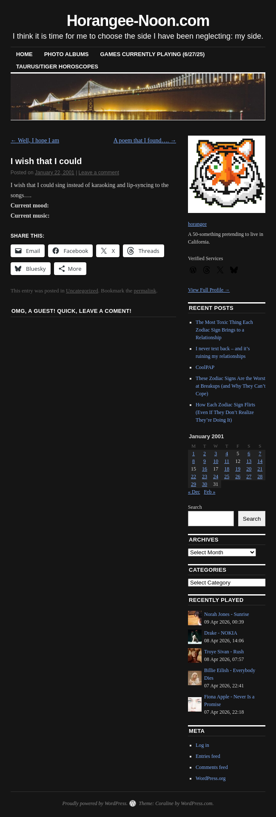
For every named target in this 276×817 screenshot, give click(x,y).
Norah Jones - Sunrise (226, 614)
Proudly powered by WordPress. (95, 803)
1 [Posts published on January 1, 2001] (193, 454)
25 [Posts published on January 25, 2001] (226, 476)
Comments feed (212, 767)
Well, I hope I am (35, 140)
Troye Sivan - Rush (224, 652)
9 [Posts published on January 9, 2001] (204, 461)
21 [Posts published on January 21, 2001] (259, 469)
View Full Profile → (209, 290)
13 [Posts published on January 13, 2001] (248, 461)
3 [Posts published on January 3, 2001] (215, 454)
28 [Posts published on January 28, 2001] (259, 476)
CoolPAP (205, 367)
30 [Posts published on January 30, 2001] (204, 484)
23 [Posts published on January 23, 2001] (204, 476)
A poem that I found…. (145, 140)
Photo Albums (66, 54)
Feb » (209, 492)
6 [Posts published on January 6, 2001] (249, 454)
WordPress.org (210, 778)
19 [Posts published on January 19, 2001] (237, 469)
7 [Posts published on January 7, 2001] (260, 454)
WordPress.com (196, 803)
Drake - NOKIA (220, 633)
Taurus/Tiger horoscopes (57, 66)
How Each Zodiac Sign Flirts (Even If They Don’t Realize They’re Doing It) (225, 412)
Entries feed (208, 756)
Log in (202, 745)
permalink (145, 290)
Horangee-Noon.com (138, 20)
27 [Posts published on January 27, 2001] (248, 476)
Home (24, 54)
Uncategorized (82, 290)
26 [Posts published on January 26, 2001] (237, 476)
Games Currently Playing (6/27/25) (152, 54)
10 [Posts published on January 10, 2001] (215, 461)
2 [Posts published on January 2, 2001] (204, 454)
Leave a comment (99, 173)
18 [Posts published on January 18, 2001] (226, 469)
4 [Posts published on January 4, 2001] (226, 454)
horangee (197, 224)
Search (195, 507)
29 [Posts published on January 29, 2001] (193, 484)
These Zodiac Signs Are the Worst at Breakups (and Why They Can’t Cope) (230, 386)
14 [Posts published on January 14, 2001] (259, 461)
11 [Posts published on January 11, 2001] (226, 461)
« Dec (194, 492)
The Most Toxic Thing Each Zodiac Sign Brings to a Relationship (224, 329)
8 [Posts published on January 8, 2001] (193, 461)
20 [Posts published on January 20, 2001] (248, 469)
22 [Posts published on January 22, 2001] (193, 476)
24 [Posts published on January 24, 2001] (215, 476)
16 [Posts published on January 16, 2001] (204, 469)
